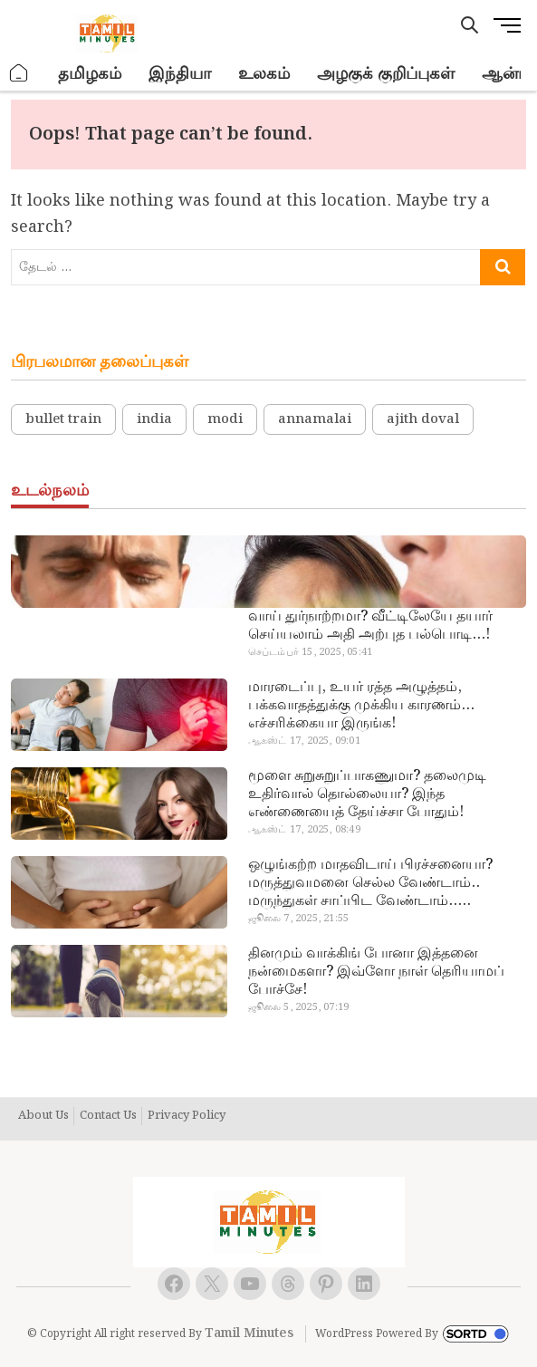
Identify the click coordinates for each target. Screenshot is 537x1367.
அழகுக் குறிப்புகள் (386, 74)
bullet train (63, 419)
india (154, 419)
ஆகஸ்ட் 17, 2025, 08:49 (304, 830)
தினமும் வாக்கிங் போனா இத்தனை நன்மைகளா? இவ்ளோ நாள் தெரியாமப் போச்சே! (376, 972)
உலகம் (264, 74)
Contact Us (108, 1116)
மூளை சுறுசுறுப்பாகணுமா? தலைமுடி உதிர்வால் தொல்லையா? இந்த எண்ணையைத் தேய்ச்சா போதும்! (367, 794)
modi (225, 419)
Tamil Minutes (249, 1333)
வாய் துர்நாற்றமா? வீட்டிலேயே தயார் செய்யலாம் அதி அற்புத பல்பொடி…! (370, 626)
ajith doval (423, 419)
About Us (43, 1116)
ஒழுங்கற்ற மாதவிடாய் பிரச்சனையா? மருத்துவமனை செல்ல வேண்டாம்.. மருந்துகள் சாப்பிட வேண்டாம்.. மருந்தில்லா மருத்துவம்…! (370, 883)
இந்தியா (180, 74)
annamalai (314, 419)
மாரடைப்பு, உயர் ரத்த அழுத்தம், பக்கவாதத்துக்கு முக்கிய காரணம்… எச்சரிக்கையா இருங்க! (361, 706)
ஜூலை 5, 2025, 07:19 (298, 1007)
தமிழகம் (89, 74)
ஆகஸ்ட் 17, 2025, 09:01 (304, 741)
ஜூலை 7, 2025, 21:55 (298, 918)
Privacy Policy (186, 1116)
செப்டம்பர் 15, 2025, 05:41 (310, 652)
